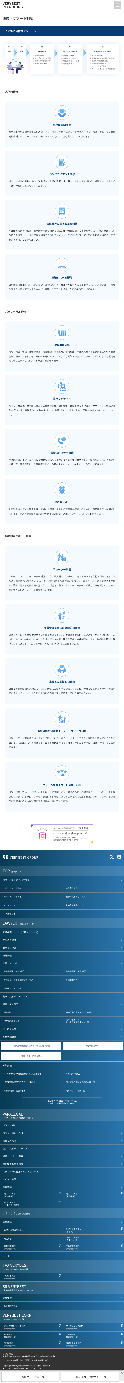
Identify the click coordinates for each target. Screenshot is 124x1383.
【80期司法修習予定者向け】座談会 (19, 1082)
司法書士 (8, 1238)
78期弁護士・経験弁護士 (31, 1055)
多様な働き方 (72, 979)
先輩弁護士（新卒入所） (14, 971)
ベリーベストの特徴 (12, 896)
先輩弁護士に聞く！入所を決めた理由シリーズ (77, 1020)
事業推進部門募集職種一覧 (10, 1247)
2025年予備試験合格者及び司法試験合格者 (31, 1046)
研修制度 (8, 1012)
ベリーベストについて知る (16, 880)
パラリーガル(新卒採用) (10, 1195)
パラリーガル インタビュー (16, 1133)
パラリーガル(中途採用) (72, 1195)
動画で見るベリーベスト (15, 996)
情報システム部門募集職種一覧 (73, 1344)
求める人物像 (9, 940)
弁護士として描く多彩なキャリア (18, 979)
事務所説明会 (9, 1036)
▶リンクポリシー (33, 1368)
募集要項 (7, 1065)
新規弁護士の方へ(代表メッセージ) (20, 932)
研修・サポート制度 (13, 1156)
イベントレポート (11, 913)
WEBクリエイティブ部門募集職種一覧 (14, 1327)
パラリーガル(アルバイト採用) (11, 1203)
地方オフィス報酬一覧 (75, 1090)
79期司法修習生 (93, 1046)
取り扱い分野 (9, 947)
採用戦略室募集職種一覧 (10, 1344)
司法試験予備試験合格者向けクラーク (82, 1082)
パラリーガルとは (12, 1125)
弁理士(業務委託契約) (13, 1230)
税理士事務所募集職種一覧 (10, 1277)
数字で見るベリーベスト (76, 896)
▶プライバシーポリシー (13, 1368)
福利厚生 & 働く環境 (13, 1163)
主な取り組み (72, 888)
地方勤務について (11, 1020)
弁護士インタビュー (13, 963)
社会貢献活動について (75, 905)
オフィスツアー (10, 905)
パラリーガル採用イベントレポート (21, 1171)
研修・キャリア (10, 1004)
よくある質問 (9, 1028)
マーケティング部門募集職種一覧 (74, 1327)
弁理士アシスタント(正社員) (74, 1230)
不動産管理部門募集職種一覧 (72, 1247)
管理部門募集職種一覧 (10, 1335)
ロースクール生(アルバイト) (72, 1238)
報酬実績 (7, 955)
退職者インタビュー (12, 988)
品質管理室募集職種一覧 (72, 1335)
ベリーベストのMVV (12, 888)
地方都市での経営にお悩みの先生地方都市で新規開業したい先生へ (62, 1102)
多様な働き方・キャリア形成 (78, 1012)
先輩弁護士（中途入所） (76, 971)
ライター (8, 1255)
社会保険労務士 (10, 1305)
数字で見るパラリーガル (15, 1148)
